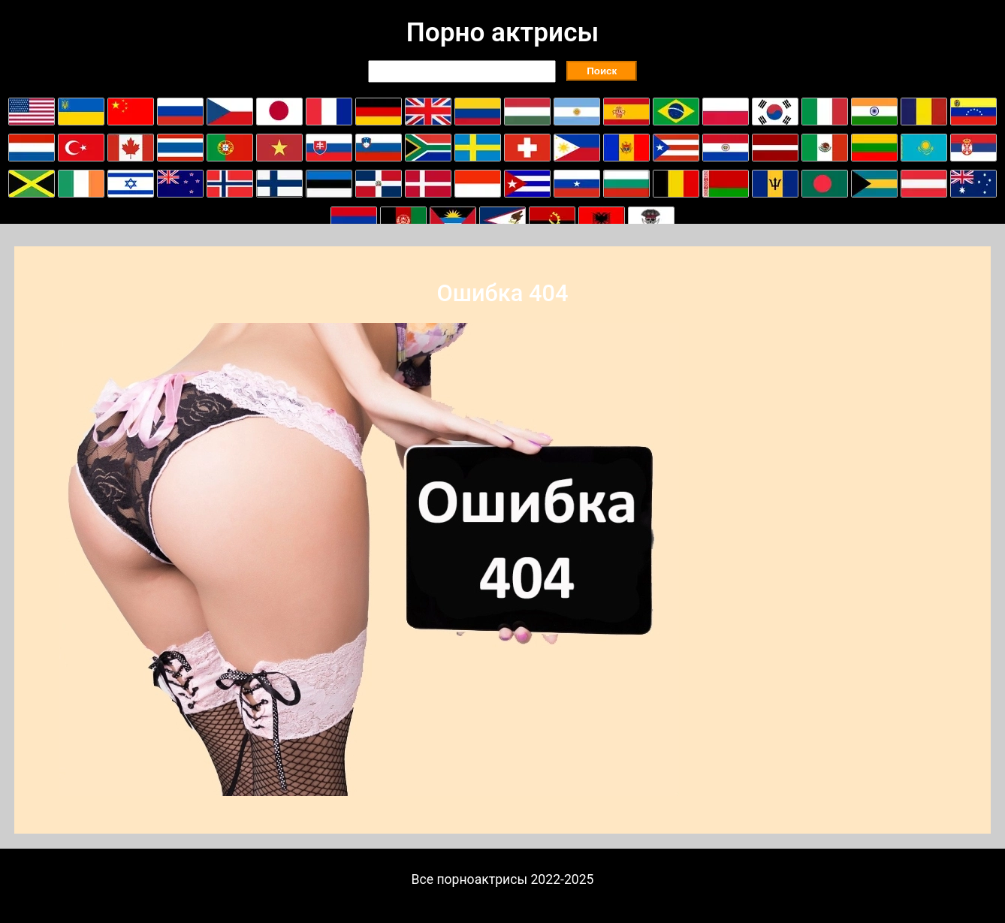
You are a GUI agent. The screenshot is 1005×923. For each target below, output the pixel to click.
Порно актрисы (502, 32)
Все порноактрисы (470, 879)
